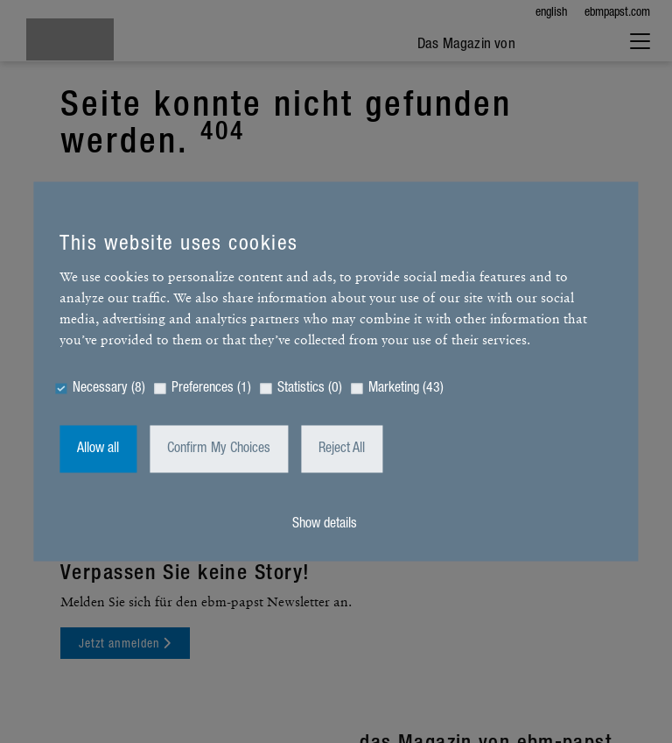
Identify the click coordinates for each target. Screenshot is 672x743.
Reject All (341, 449)
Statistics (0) (309, 389)
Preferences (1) (211, 389)
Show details (324, 525)
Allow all (98, 449)
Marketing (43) (406, 389)
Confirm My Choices (218, 449)
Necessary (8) (109, 389)
